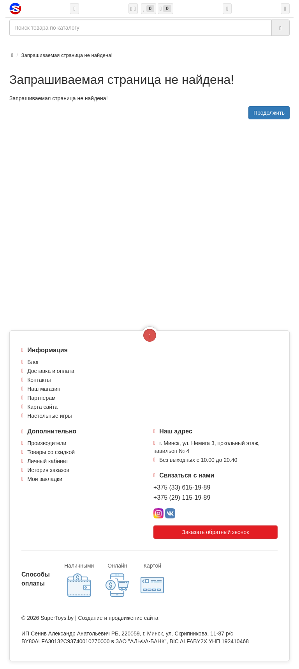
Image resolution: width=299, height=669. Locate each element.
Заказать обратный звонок (215, 532)
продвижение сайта (133, 618)
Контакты (39, 380)
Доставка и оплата (50, 371)
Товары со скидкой (51, 452)
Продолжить (269, 113)
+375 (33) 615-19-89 (181, 487)
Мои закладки (44, 479)
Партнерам (41, 398)
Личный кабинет (47, 461)
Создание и (93, 618)
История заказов (48, 470)
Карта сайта (42, 407)
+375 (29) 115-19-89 (181, 497)
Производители (46, 443)
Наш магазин (43, 389)
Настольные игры (49, 416)
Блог (33, 362)
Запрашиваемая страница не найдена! (67, 55)
